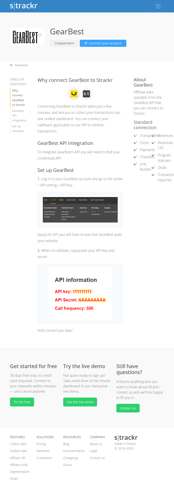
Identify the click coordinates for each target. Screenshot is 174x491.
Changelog (70, 458)
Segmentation (19, 471)
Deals (14, 478)
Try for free (22, 402)
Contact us (128, 408)
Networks (43, 451)
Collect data (18, 444)
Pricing (41, 444)
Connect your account (103, 43)
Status (67, 465)
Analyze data (18, 451)
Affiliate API (17, 458)
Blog (66, 444)
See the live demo (80, 402)
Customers (44, 458)
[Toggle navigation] (158, 6)
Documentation (74, 451)
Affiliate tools (19, 465)
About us (96, 444)
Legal (93, 451)
